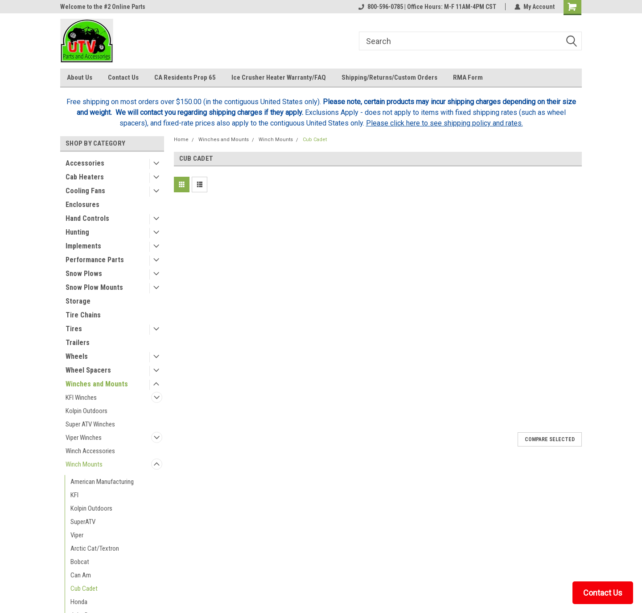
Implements (83, 246)
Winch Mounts (84, 464)
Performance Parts (95, 260)
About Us (79, 77)
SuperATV (82, 522)
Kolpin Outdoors (86, 411)
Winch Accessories (90, 451)
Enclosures (82, 204)
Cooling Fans (85, 191)
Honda (78, 602)
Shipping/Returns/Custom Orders (389, 77)
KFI (74, 495)
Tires (74, 329)
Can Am (80, 575)
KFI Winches (81, 398)
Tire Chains (83, 315)
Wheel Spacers (88, 370)
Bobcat (79, 562)
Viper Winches (84, 438)
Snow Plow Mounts (94, 287)
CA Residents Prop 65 (185, 77)
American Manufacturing (102, 482)
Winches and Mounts (97, 384)
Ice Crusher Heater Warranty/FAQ (278, 77)
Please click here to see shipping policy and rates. (444, 123)
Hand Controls (87, 218)
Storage (78, 301)
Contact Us (123, 77)
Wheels (77, 356)
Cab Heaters (85, 177)
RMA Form (468, 77)
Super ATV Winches (90, 424)
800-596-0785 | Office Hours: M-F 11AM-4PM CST (427, 6)
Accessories (85, 163)
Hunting (77, 232)
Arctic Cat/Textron (94, 548)
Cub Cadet (84, 589)
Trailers (78, 342)
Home (181, 139)
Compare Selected (550, 439)
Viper (76, 535)
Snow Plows (84, 273)
